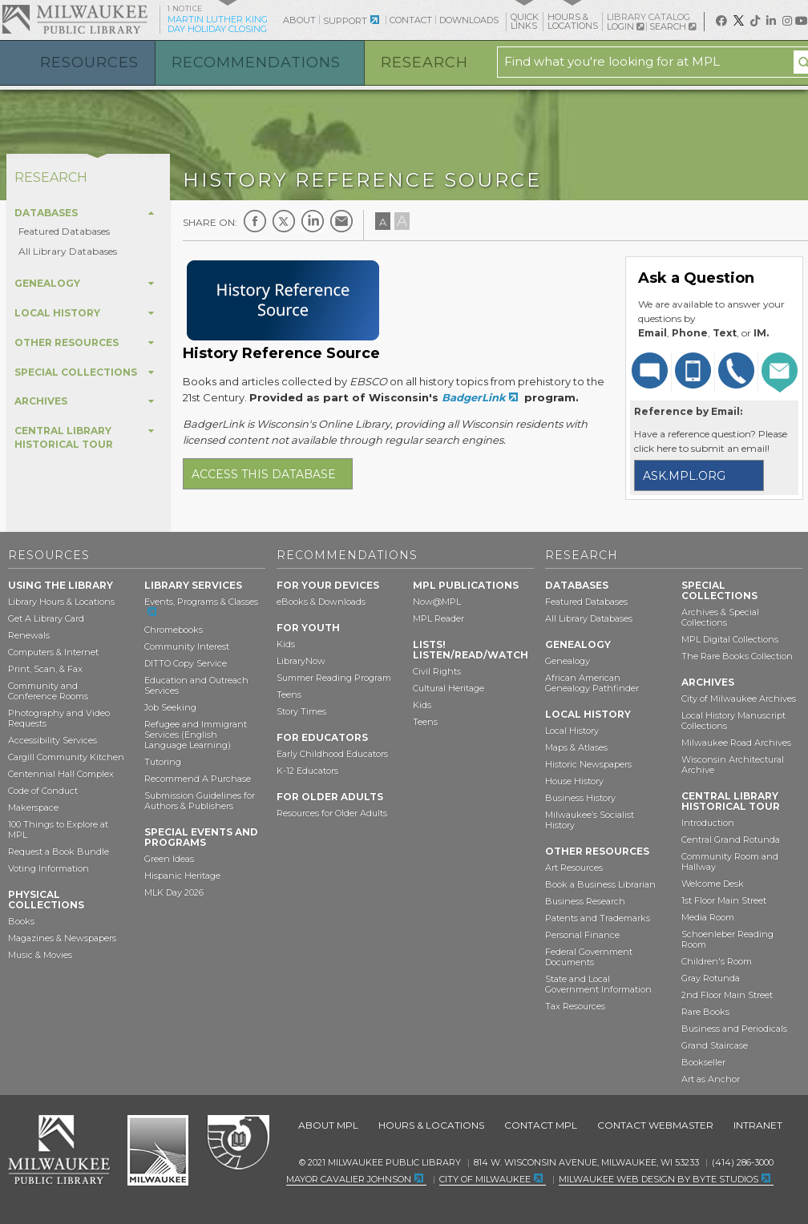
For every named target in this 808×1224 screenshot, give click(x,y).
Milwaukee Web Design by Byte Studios (658, 1179)
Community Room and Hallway (729, 861)
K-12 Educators (307, 770)
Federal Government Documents (588, 957)
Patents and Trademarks (597, 918)
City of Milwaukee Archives (738, 698)
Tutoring (162, 761)
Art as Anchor (710, 1079)
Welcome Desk (712, 883)
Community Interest (186, 646)
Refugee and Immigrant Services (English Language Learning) (195, 735)
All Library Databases (67, 251)
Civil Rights (437, 671)
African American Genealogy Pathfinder (592, 683)
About (299, 20)
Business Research (585, 901)
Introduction (707, 822)
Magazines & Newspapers (62, 938)
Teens (289, 694)
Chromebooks (173, 629)
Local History (572, 730)
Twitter (284, 221)
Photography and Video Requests (59, 718)
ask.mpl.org (684, 476)
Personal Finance (582, 934)
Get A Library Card (46, 618)
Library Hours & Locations (61, 601)
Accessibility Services (52, 740)
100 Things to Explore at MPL (58, 829)
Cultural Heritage (448, 688)
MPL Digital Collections (729, 639)
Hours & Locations (431, 1125)
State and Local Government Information (598, 984)
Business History (580, 797)
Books (21, 921)
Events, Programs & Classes (201, 601)
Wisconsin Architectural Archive (732, 764)
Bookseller (703, 1062)
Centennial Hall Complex (61, 773)
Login (625, 26)
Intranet (757, 1125)
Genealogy (567, 660)
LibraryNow (301, 660)
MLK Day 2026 (174, 892)
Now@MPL (437, 601)
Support (345, 20)
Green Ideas (169, 858)
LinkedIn (312, 221)
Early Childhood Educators (332, 753)
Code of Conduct (43, 790)
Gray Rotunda (710, 978)
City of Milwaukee (157, 1150)
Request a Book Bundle (58, 851)
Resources (89, 62)
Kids (286, 644)
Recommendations (256, 62)
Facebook (255, 221)
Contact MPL (540, 1125)
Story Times (301, 711)
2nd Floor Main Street (727, 995)
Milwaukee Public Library (74, 19)
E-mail (341, 221)
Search (672, 26)
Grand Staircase (714, 1045)
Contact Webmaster (655, 1125)
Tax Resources (575, 1006)
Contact (411, 20)
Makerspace (33, 807)
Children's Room (716, 961)
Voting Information (48, 868)
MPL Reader (438, 618)
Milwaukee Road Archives (736, 742)
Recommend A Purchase (197, 778)
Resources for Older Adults (332, 813)
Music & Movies (40, 954)
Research (424, 62)
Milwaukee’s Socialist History (589, 820)
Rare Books (705, 1011)
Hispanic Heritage (182, 875)
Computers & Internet (53, 652)
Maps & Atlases (576, 747)
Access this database (264, 474)
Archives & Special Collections (720, 617)
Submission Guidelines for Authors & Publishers (199, 800)
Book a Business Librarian (600, 884)
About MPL (328, 1125)
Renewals (29, 635)
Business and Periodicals (734, 1028)
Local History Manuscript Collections (733, 720)
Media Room (707, 917)
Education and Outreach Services (196, 685)
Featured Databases (64, 231)
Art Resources (574, 867)
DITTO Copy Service (185, 663)
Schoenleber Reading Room (727, 939)
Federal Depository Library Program (237, 1143)
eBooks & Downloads (321, 601)
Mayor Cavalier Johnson (348, 1179)
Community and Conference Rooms (48, 691)
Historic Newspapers (588, 764)
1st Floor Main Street (723, 900)
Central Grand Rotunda (730, 839)
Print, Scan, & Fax (45, 668)
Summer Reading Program (334, 677)
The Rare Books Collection (737, 656)
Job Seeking (170, 707)
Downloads (469, 20)
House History (574, 781)
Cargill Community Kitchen (66, 757)
